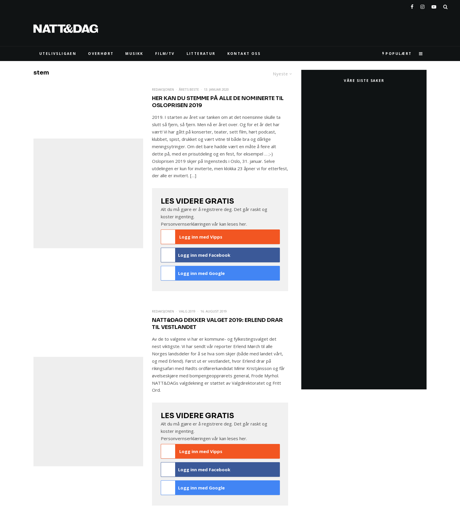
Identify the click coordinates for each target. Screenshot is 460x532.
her (242, 224)
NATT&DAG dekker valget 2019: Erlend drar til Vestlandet (217, 323)
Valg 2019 (187, 311)
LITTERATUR (201, 53)
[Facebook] (412, 5)
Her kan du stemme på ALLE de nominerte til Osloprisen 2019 (218, 102)
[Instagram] (422, 5)
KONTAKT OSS (244, 53)
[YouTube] (434, 5)
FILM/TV (165, 53)
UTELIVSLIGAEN (57, 53)
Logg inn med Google (193, 273)
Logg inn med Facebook (196, 255)
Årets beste (189, 89)
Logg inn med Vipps (192, 237)
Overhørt (101, 53)
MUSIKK (134, 53)
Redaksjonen (163, 89)
